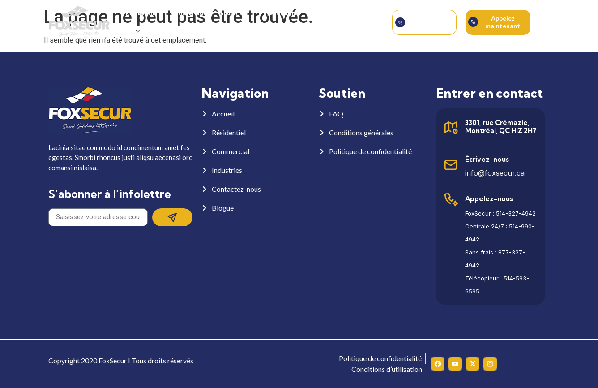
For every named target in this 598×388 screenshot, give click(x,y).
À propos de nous (335, 13)
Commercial (188, 13)
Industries (232, 13)
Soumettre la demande (429, 22)
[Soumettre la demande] (400, 22)
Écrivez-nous (487, 159)
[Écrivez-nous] (450, 164)
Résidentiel (142, 13)
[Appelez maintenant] (473, 22)
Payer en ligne (279, 13)
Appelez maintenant (502, 22)
